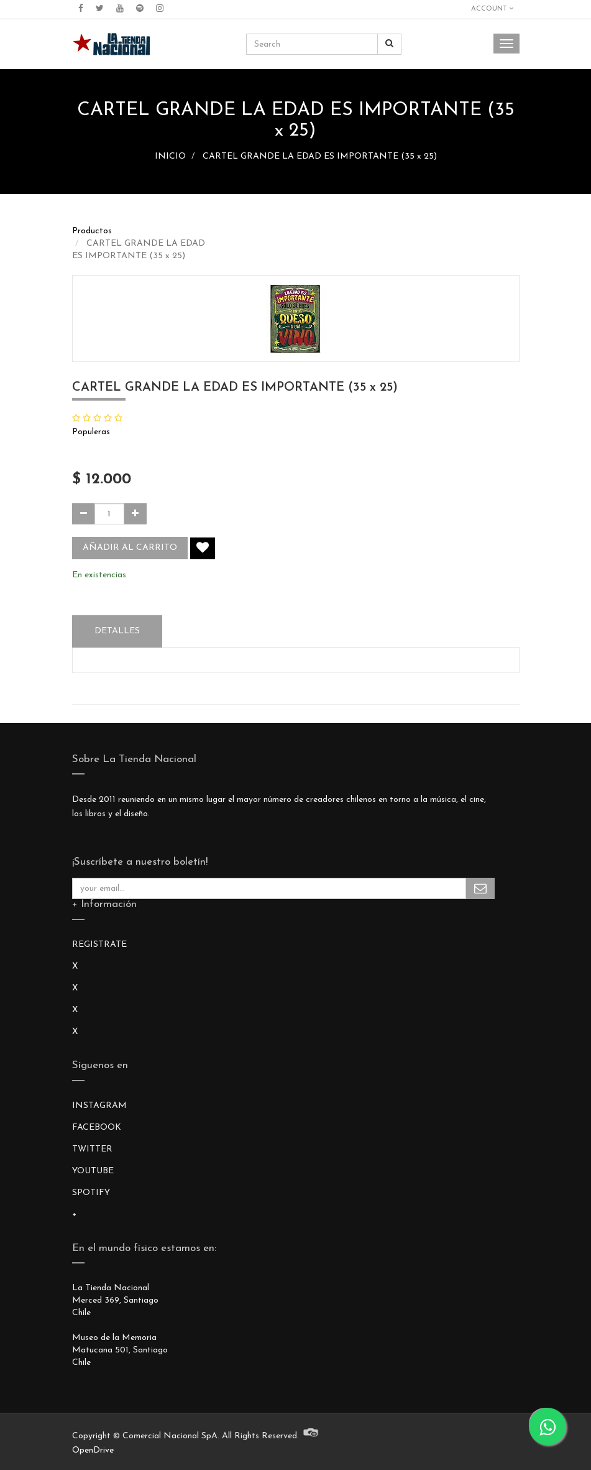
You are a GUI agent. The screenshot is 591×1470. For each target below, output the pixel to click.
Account (492, 8)
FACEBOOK (96, 1127)
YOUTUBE (93, 1171)
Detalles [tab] (117, 631)
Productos (92, 231)
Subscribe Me (480, 888)
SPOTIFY (91, 1193)
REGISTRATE (99, 944)
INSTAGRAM (99, 1105)
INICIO (170, 156)
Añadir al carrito (130, 547)
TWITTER (92, 1149)
